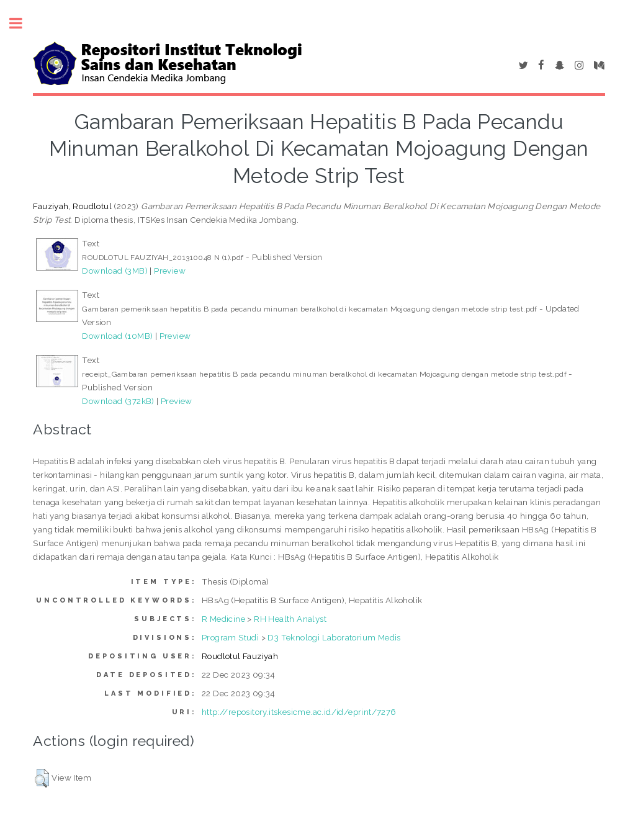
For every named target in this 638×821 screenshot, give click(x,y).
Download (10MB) (117, 336)
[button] (42, 778)
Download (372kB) (118, 401)
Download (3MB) (115, 271)
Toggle (22, 23)
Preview (170, 271)
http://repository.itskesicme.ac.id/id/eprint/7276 (299, 712)
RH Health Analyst (290, 619)
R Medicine (223, 619)
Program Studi (230, 637)
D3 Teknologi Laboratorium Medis (333, 637)
